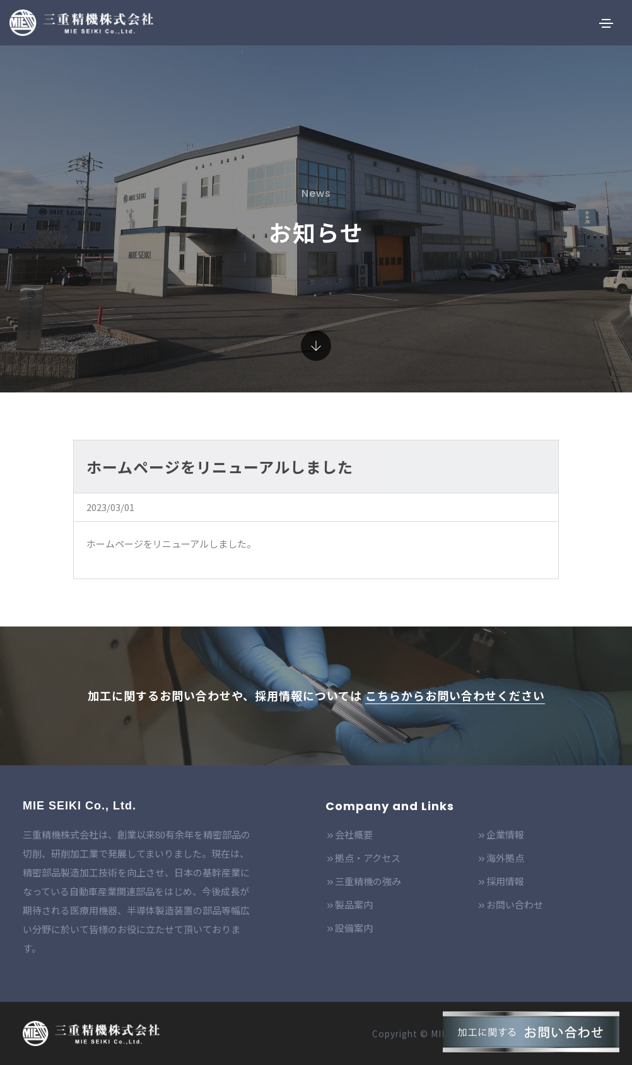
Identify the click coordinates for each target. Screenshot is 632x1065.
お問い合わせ (510, 904)
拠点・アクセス (363, 857)
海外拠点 (500, 857)
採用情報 (500, 881)
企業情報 (500, 834)
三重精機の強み (363, 881)
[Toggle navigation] (606, 23)
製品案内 (349, 904)
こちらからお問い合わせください (455, 695)
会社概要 (349, 834)
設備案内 (349, 927)
